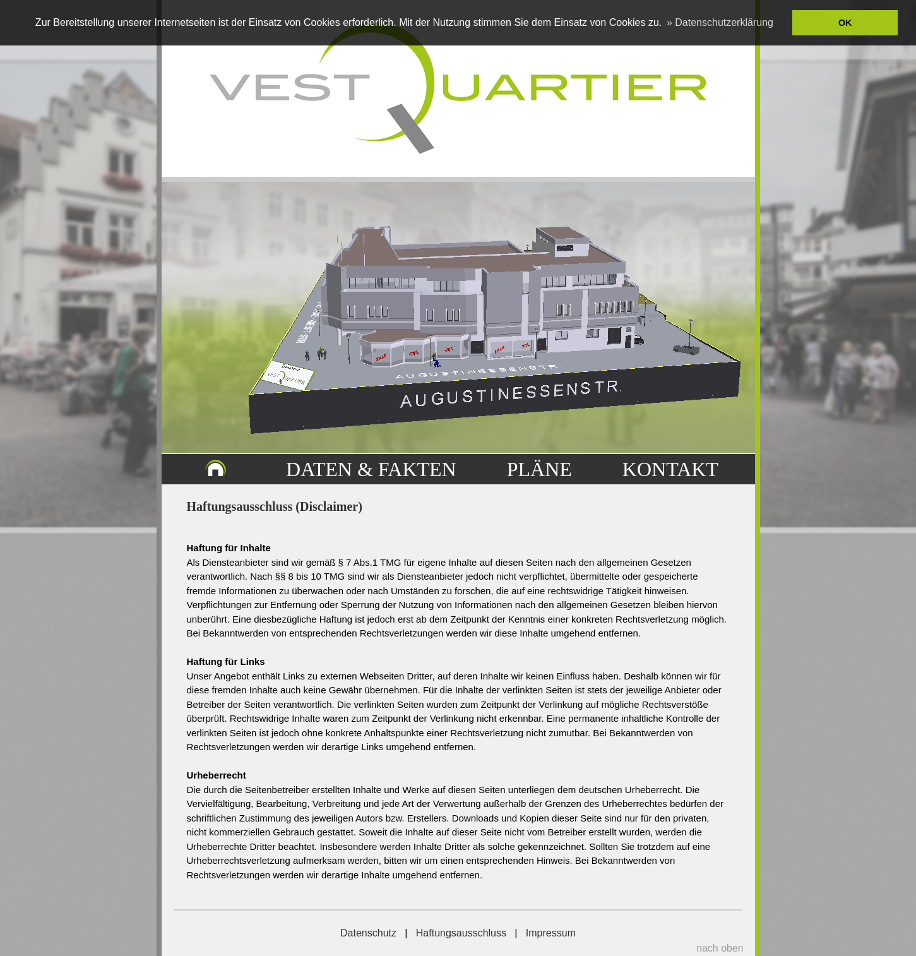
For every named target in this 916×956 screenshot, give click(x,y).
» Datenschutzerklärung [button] (720, 22)
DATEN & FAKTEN (371, 469)
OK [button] (845, 23)
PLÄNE (539, 469)
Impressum (551, 933)
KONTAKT (670, 469)
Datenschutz (368, 933)
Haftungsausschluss (461, 933)
